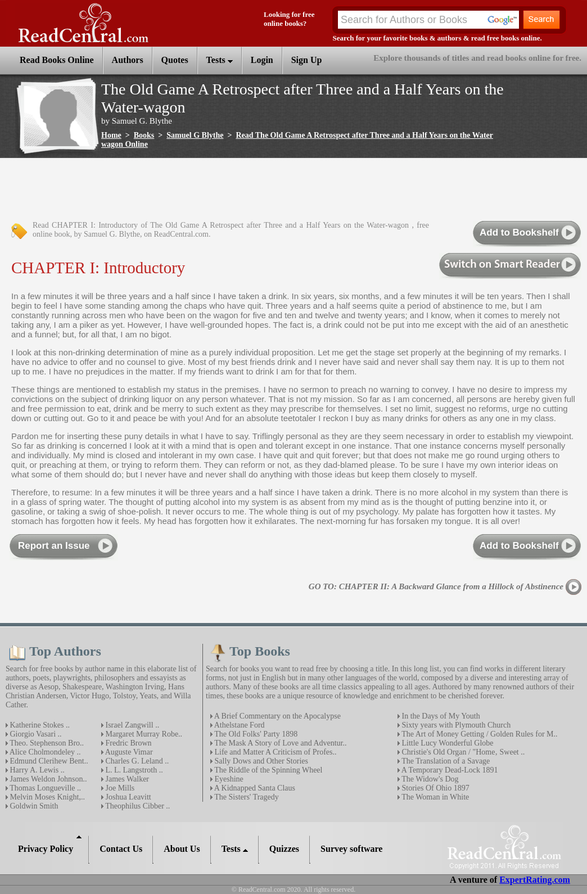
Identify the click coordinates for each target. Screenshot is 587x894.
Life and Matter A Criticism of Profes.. (274, 752)
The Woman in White (434, 797)
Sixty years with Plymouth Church (455, 725)
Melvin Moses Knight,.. (46, 797)
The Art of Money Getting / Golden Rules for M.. (479, 734)
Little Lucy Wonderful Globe (447, 743)
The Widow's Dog (429, 779)
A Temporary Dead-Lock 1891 (449, 770)
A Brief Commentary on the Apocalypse (277, 716)
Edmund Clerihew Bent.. (48, 761)
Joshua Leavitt (127, 797)
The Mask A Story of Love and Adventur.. (280, 743)
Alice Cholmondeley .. (44, 752)
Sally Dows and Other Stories (260, 761)
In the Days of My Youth (440, 716)
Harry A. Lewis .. (36, 770)
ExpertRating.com (534, 879)
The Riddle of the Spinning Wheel (267, 770)
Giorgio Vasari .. (35, 734)
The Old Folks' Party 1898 (255, 734)
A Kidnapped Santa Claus (254, 788)
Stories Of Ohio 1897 (434, 788)
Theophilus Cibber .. (136, 806)
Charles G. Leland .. (136, 761)
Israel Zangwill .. (131, 725)
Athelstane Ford (239, 725)
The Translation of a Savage (445, 761)
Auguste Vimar (128, 752)
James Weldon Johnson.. (47, 779)
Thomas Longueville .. (44, 788)
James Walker (126, 779)
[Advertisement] (210, 190)
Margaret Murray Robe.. (142, 734)
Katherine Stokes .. (39, 725)
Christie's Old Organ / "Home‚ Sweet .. (462, 752)
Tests (219, 60)
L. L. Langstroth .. (133, 770)
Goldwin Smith (33, 806)
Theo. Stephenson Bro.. (46, 743)
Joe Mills (118, 788)
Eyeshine (228, 779)
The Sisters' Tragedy (246, 797)
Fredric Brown (127, 743)
